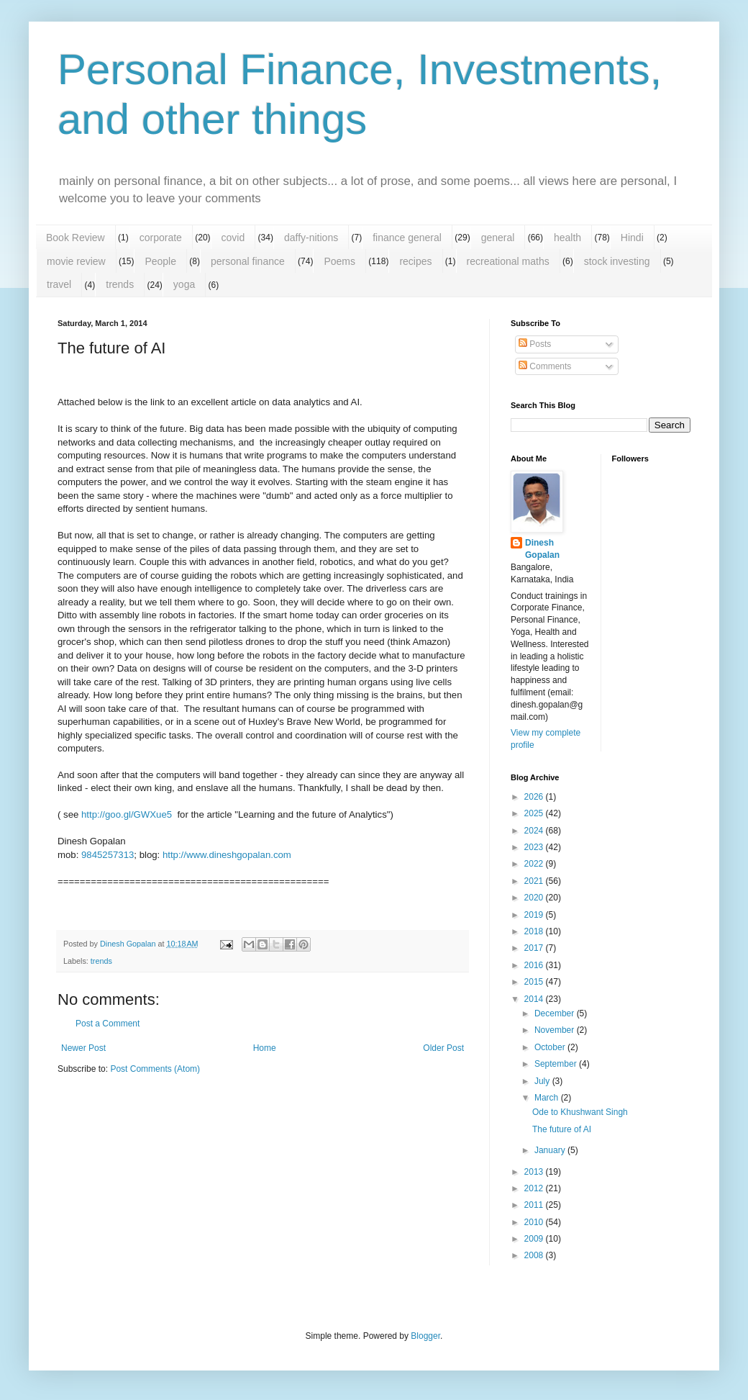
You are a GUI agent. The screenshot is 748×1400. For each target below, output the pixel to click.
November (555, 1030)
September (556, 1064)
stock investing (617, 261)
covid (233, 237)
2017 (535, 948)
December (555, 1013)
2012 (535, 1188)
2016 (535, 965)
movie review (76, 261)
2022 (535, 864)
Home (264, 1048)
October (550, 1047)
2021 (535, 881)
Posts (535, 344)
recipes (415, 261)
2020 (535, 898)
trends (120, 284)
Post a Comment (108, 1024)
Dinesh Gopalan (542, 549)
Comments (545, 366)
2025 (535, 813)
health (567, 237)
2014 (535, 999)
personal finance (248, 261)
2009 (535, 1239)
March (547, 1098)
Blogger (425, 1336)
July (543, 1081)
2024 (535, 831)
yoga (184, 284)
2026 (535, 797)
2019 (535, 915)
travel (59, 284)
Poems (339, 261)
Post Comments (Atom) (155, 1069)
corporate (161, 237)
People (160, 261)
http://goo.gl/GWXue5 (126, 814)
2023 (535, 847)
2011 (535, 1205)
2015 (535, 982)
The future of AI (561, 1129)
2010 (535, 1222)
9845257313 (107, 854)
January (550, 1150)
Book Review (75, 237)
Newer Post (83, 1048)
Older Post (443, 1048)
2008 (535, 1255)
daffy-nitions (311, 237)
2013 (535, 1172)
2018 (535, 931)
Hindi (632, 237)
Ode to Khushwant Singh (580, 1112)
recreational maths (508, 261)
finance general (407, 237)
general (498, 237)
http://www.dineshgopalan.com (227, 854)
